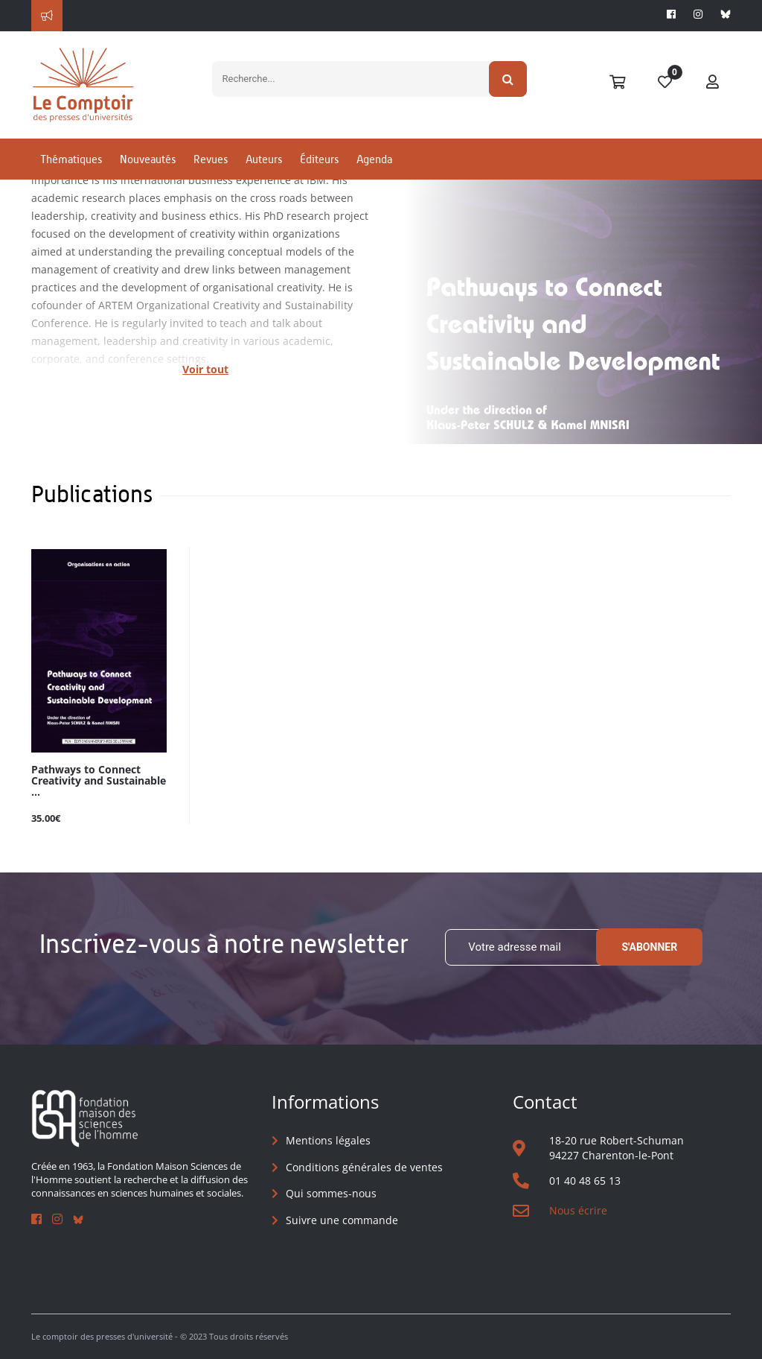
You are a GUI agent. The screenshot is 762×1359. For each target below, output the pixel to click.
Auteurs (264, 159)
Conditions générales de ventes (364, 1167)
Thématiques (71, 159)
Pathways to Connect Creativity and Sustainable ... (98, 781)
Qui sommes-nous (331, 1193)
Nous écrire (578, 1210)
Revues (210, 159)
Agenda (374, 159)
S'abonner (649, 947)
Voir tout (205, 369)
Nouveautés (148, 159)
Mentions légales (328, 1140)
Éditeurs (319, 159)
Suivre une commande (342, 1220)
